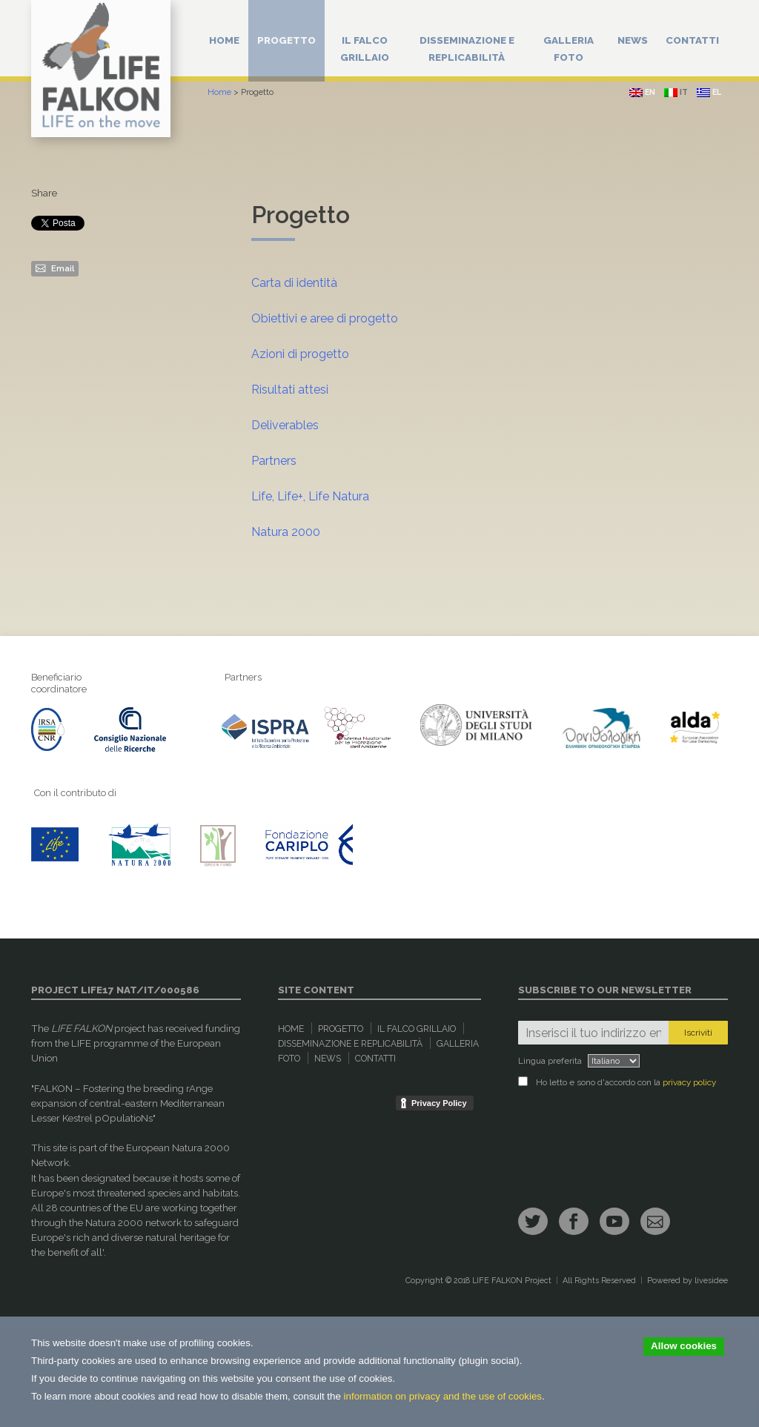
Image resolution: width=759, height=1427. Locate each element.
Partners (273, 461)
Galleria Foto (568, 48)
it (676, 92)
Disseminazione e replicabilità (467, 48)
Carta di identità (294, 283)
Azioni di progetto (300, 354)
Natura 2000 (285, 532)
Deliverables (285, 425)
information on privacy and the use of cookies (443, 1396)
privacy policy (689, 1082)
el (709, 92)
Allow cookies (684, 1345)
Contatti (692, 40)
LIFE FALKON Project (511, 1280)
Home (224, 40)
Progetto (286, 40)
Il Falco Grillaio (364, 48)
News (632, 40)
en (642, 92)
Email (55, 268)
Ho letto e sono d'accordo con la (617, 1081)
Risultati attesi (289, 390)
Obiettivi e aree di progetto (324, 318)
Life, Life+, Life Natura (310, 496)
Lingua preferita (550, 1061)
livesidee (711, 1280)
